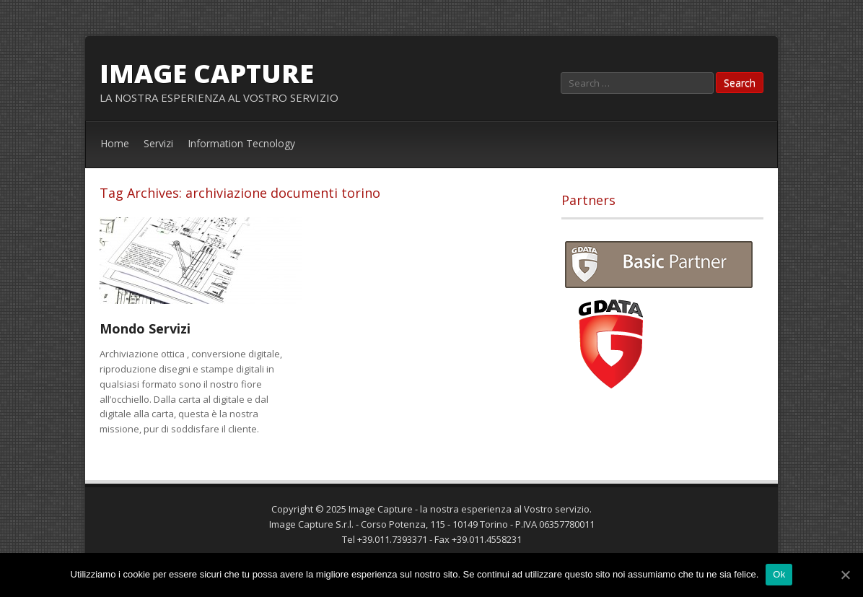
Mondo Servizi (145, 328)
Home (114, 143)
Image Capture (207, 73)
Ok (779, 574)
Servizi (158, 143)
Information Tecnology (241, 143)
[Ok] (845, 574)
